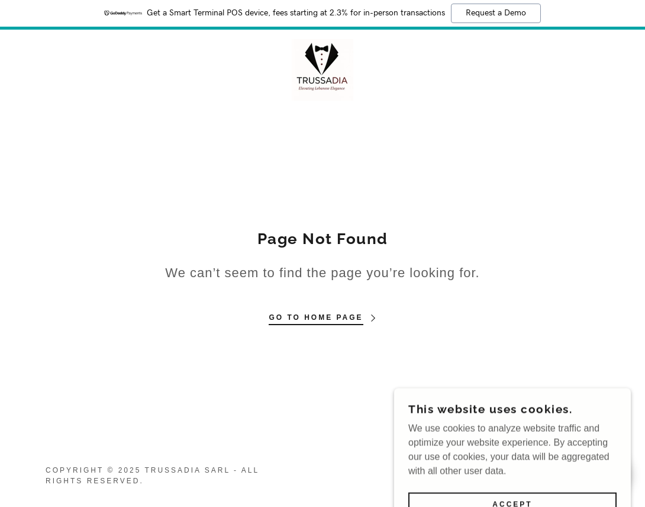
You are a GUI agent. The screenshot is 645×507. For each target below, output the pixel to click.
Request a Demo (496, 13)
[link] (322, 69)
